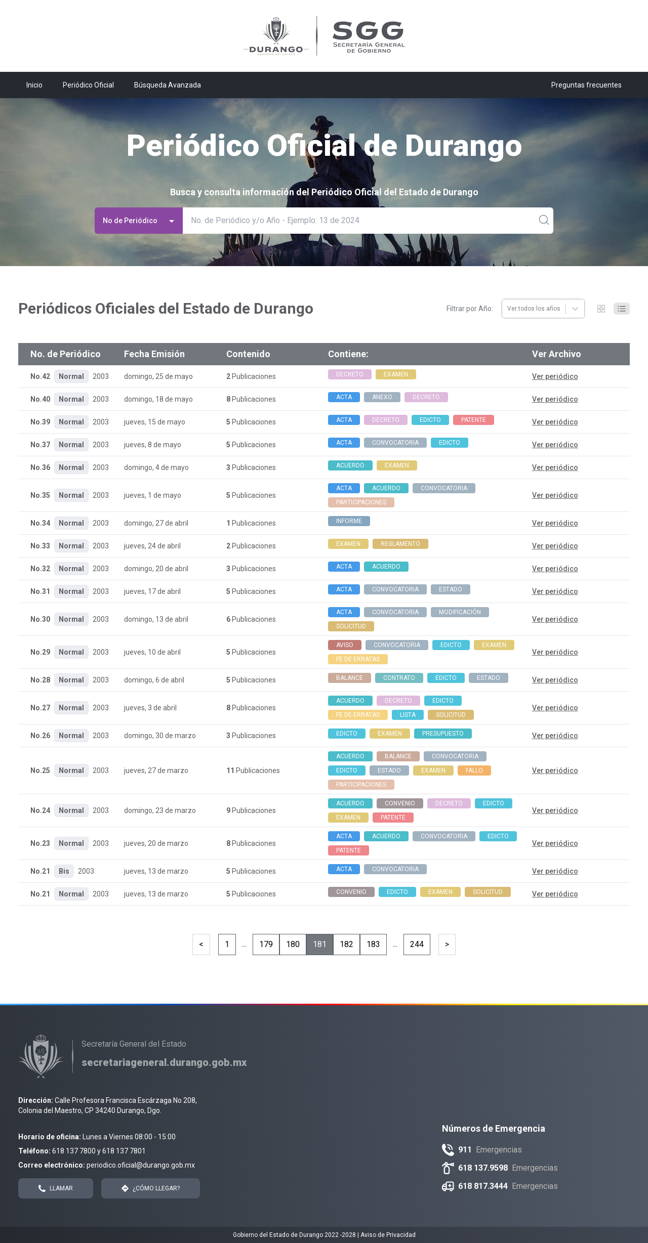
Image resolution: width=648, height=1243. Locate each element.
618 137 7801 (124, 1151)
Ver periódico (555, 376)
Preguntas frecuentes (586, 85)
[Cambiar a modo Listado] (622, 309)
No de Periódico (140, 221)
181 (320, 944)
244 (417, 944)
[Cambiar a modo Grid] (601, 309)
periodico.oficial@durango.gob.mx (141, 1165)
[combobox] (508, 309)
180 (293, 944)
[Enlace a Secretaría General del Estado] (164, 1062)
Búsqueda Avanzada (167, 85)
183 (373, 944)
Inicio (34, 85)
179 (266, 944)
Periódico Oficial (88, 85)
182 (346, 944)
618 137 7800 (74, 1151)
